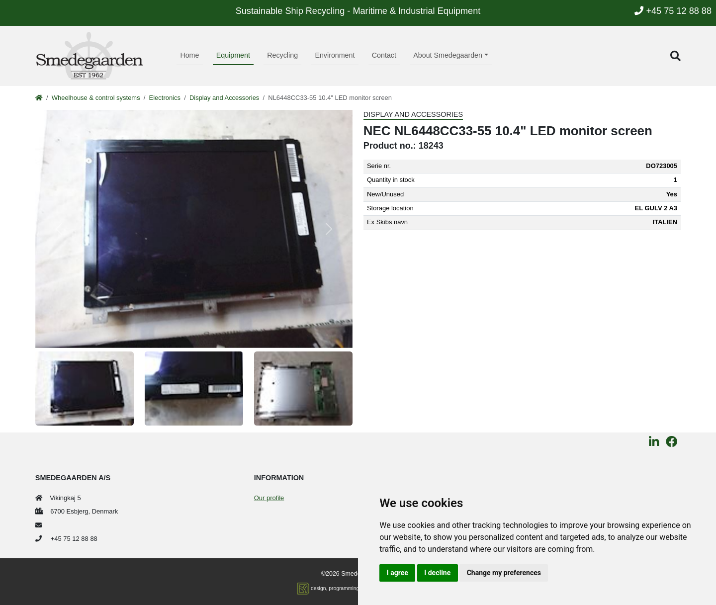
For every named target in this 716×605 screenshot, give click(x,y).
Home (189, 55)
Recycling (282, 55)
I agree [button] (397, 573)
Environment (335, 55)
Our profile (269, 498)
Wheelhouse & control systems (96, 97)
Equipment (233, 55)
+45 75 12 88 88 (673, 11)
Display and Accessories (224, 97)
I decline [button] (437, 573)
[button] (675, 56)
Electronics (164, 97)
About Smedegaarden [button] (447, 55)
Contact (384, 55)
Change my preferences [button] (504, 573)
